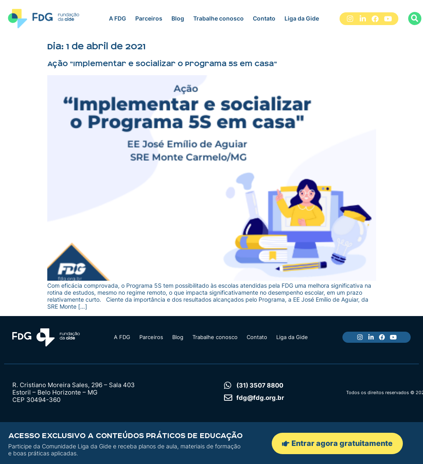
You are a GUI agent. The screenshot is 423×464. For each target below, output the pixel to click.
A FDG (117, 18)
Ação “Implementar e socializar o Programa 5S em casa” (162, 64)
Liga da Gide (301, 18)
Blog (177, 18)
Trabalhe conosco (218, 18)
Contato (264, 18)
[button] (414, 18)
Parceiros (148, 18)
